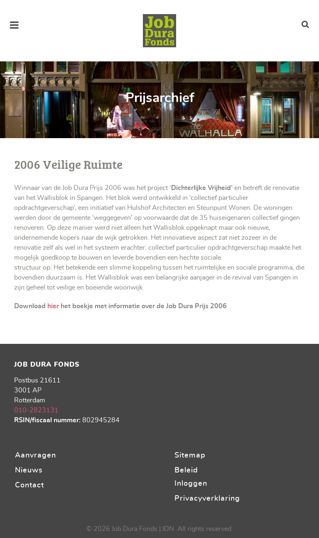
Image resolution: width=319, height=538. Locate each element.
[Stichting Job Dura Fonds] (159, 30)
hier (53, 306)
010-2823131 (36, 410)
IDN (168, 529)
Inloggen (190, 483)
